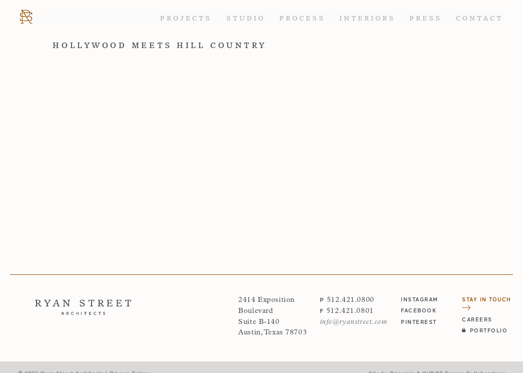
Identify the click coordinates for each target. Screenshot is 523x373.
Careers (477, 319)
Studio (245, 18)
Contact (479, 18)
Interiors (367, 18)
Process (302, 18)
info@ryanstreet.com (353, 322)
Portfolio (484, 330)
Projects (186, 18)
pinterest (419, 321)
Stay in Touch (486, 303)
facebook (418, 310)
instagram (419, 299)
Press (425, 18)
